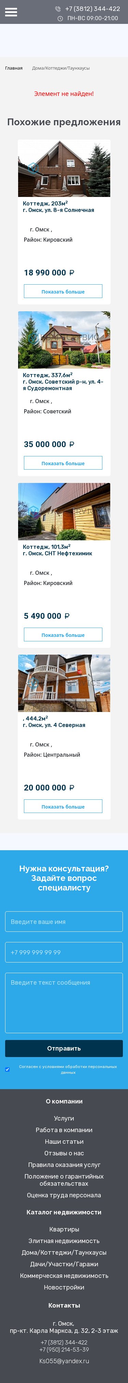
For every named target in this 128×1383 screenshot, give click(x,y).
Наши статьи (64, 1141)
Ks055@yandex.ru (64, 1361)
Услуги (64, 1118)
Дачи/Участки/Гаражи (64, 1264)
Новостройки (64, 1287)
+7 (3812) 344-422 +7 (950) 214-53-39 (64, 1346)
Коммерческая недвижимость (64, 1276)
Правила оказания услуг (64, 1165)
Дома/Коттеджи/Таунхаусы (64, 1252)
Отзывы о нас (64, 1153)
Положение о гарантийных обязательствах (64, 1180)
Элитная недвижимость (64, 1241)
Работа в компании (64, 1130)
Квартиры (64, 1229)
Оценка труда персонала (64, 1195)
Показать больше (63, 291)
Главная (14, 68)
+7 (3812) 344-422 (92, 9)
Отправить (64, 1048)
